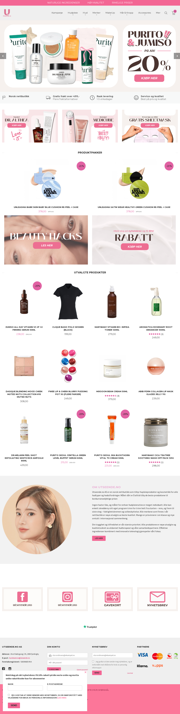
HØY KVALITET (95, 2)
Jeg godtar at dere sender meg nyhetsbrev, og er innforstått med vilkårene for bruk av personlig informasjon (112, 664)
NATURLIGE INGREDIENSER (63, 2)
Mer (158, 12)
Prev (3, 56)
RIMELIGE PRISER (122, 2)
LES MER (99, 538)
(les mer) (61, 698)
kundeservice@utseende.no (19, 658)
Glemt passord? (82, 669)
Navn (25, 687)
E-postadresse (64, 687)
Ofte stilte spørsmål (98, 690)
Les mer (130, 673)
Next (177, 56)
